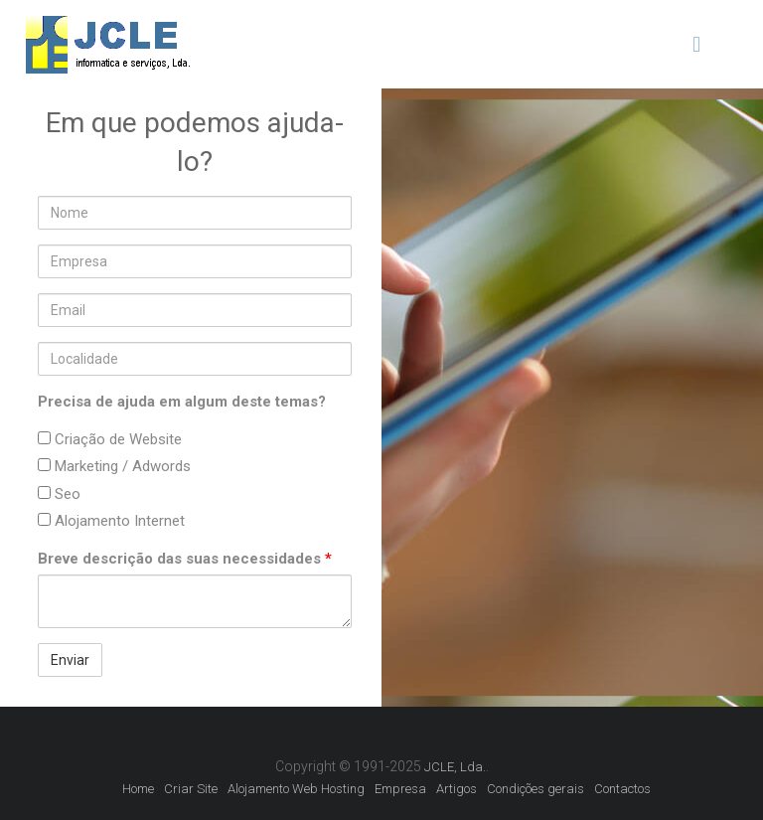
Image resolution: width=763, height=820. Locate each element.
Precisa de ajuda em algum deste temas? (182, 401)
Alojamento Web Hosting (296, 788)
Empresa (400, 788)
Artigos (456, 788)
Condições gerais (535, 788)
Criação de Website (110, 439)
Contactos (622, 788)
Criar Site (191, 788)
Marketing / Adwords (114, 466)
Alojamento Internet (111, 521)
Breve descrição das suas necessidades (185, 559)
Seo (59, 494)
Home (138, 788)
